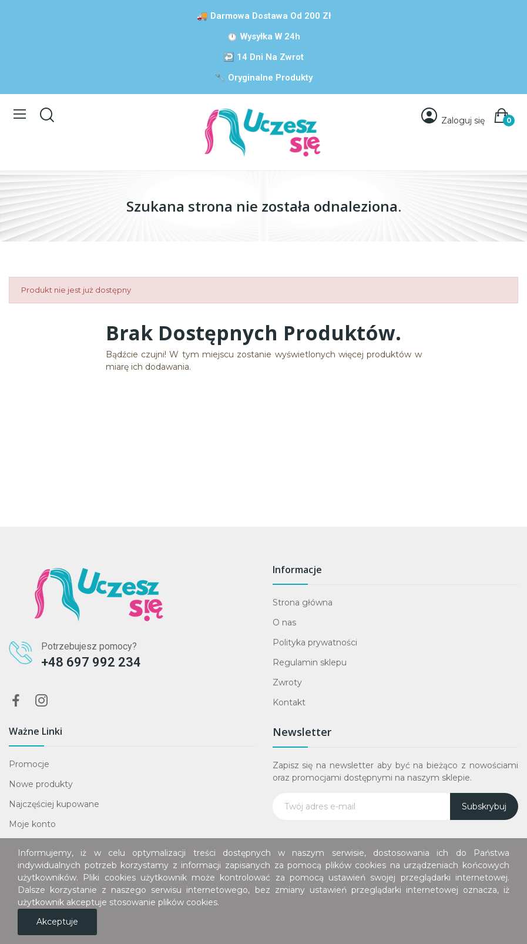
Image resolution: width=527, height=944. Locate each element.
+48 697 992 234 (91, 662)
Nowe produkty (41, 784)
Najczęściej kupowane (54, 804)
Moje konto (32, 824)
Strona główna (303, 602)
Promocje (29, 764)
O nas (284, 622)
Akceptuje (57, 921)
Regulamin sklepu (310, 662)
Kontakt (289, 702)
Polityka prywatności (315, 642)
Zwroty (287, 682)
